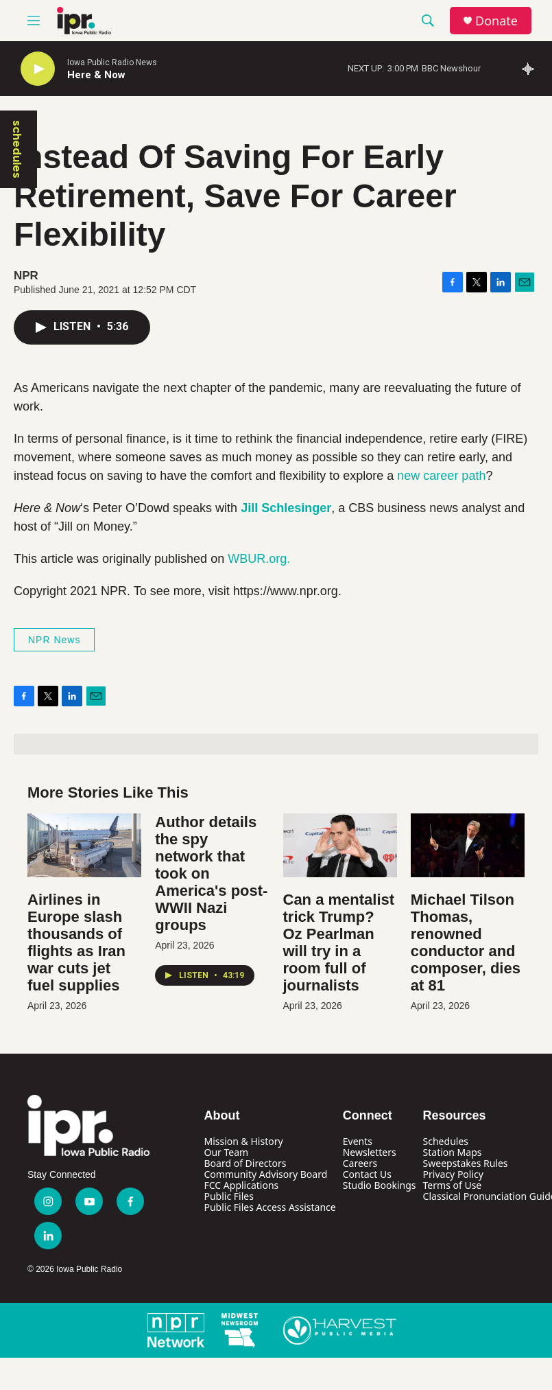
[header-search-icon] (428, 20)
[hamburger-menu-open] (34, 20)
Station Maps (452, 1152)
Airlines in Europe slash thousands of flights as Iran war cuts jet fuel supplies (76, 942)
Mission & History (243, 1141)
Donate (496, 21)
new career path (441, 476)
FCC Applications (241, 1185)
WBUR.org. (259, 559)
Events (357, 1141)
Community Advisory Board (266, 1174)
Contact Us (367, 1174)
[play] (38, 69)
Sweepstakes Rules (465, 1163)
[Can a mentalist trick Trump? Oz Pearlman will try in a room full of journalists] (340, 845)
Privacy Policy (453, 1174)
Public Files (229, 1196)
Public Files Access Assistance (270, 1207)
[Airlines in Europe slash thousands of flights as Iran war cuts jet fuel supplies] (84, 845)
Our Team (226, 1152)
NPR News (54, 639)
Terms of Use (452, 1185)
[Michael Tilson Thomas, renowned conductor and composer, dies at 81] (468, 845)
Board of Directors (245, 1163)
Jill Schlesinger (286, 508)
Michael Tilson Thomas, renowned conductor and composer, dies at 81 (465, 942)
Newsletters (369, 1152)
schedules (17, 149)
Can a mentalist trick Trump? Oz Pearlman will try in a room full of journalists (339, 942)
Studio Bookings (379, 1185)
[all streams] (532, 68)
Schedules (445, 1141)
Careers (360, 1163)
